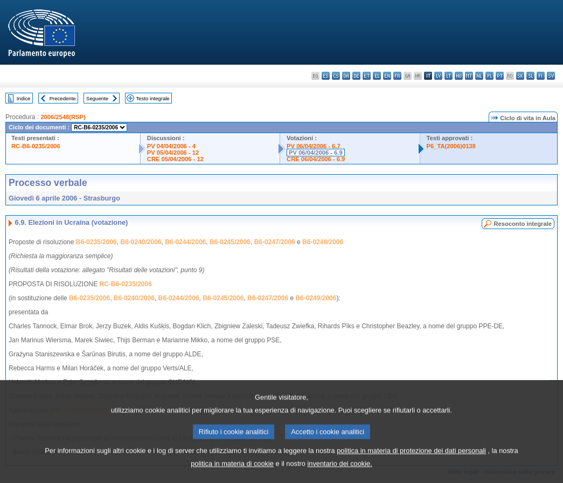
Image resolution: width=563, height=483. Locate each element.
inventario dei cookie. (340, 471)
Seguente (97, 98)
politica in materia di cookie (232, 471)
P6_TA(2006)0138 (451, 146)
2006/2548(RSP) (62, 117)
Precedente (63, 98)
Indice (24, 98)
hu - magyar (459, 76)
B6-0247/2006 (274, 242)
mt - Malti (469, 76)
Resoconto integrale (523, 223)
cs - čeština (336, 76)
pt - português (500, 76)
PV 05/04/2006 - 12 (173, 152)
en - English (387, 76)
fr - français (397, 76)
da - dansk (346, 76)
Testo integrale (152, 98)
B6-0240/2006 (140, 242)
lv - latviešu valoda (438, 76)
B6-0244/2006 (185, 242)
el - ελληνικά (377, 76)
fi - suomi (541, 76)
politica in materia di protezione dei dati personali (411, 458)
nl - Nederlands (479, 76)
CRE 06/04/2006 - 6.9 (316, 159)
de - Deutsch (356, 76)
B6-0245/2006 (230, 242)
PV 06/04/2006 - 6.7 (313, 146)
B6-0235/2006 (96, 242)
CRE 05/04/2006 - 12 (175, 159)
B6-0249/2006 (322, 242)
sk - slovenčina (520, 76)
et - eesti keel (367, 76)
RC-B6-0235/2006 (35, 146)
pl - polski (489, 76)
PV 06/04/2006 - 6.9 (316, 152)
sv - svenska (551, 76)
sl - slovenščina (530, 76)
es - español (326, 76)
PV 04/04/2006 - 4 (171, 146)
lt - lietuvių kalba (448, 76)
